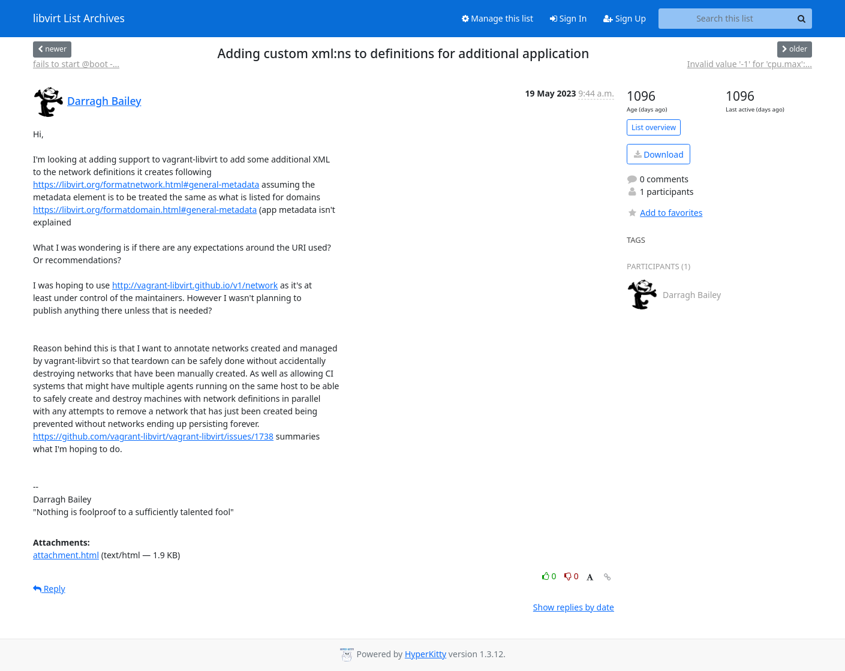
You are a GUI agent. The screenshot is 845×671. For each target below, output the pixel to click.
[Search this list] (724, 18)
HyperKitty (425, 654)
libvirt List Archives (79, 18)
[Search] (801, 18)
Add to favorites (664, 212)
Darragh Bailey (104, 101)
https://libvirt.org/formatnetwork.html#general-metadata (146, 184)
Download (659, 154)
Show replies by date (573, 607)
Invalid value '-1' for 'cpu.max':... (749, 64)
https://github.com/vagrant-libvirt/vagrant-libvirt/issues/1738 (153, 436)
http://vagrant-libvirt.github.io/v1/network (195, 285)
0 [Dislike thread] (571, 576)
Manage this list (498, 18)
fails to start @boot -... (76, 64)
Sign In (568, 18)
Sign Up (624, 18)
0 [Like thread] (550, 576)
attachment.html (66, 555)
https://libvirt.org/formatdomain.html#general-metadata (145, 209)
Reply (49, 588)
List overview (654, 127)
